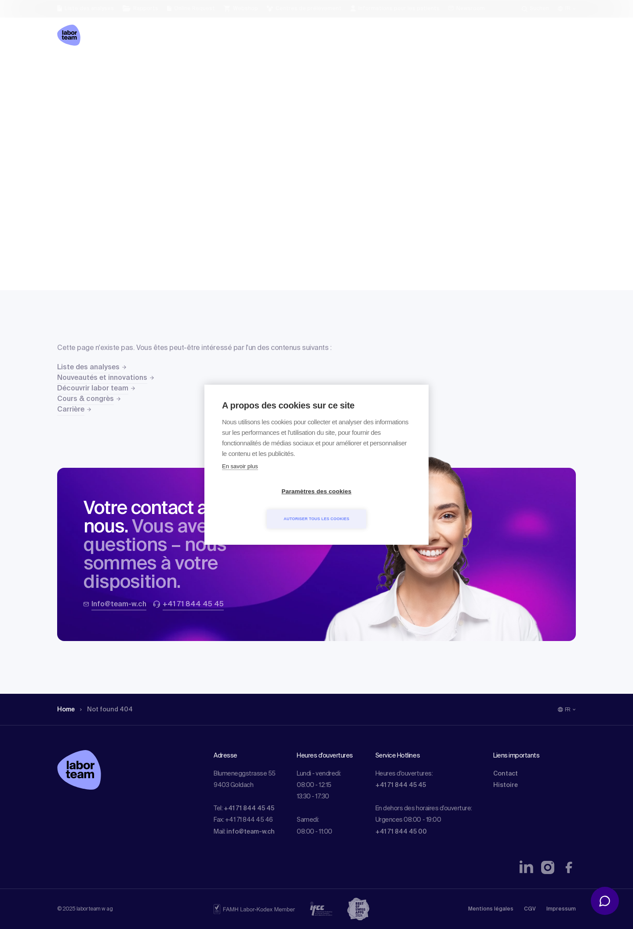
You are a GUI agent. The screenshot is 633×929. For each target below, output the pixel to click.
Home (66, 710)
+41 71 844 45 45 (249, 808)
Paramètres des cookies (266, 505)
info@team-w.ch (250, 832)
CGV (530, 909)
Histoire (505, 785)
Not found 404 (106, 710)
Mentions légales (490, 909)
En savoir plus (240, 480)
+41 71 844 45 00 (401, 832)
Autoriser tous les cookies (367, 505)
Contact (505, 774)
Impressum (561, 909)
